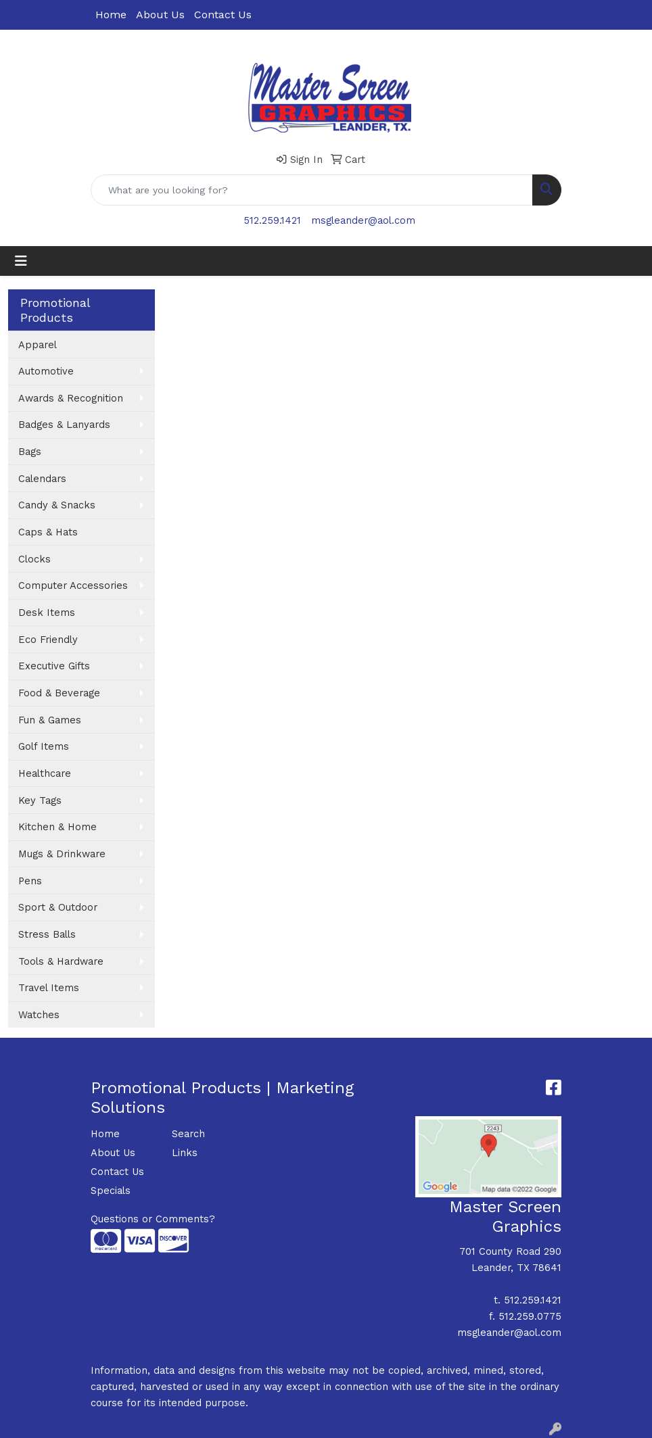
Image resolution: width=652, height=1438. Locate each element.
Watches (39, 1015)
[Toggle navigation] (21, 260)
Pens (30, 881)
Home (110, 14)
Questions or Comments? (153, 1219)
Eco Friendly (48, 639)
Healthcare (44, 773)
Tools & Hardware (60, 961)
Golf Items (43, 746)
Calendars (42, 479)
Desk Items (46, 612)
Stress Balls (47, 934)
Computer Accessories (73, 585)
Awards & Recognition (70, 398)
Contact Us (223, 14)
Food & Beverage (59, 693)
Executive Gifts (54, 666)
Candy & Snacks (56, 505)
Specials (111, 1190)
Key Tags (40, 800)
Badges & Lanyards (64, 424)
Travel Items (48, 988)
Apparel (37, 345)
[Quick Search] (312, 190)
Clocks (34, 559)
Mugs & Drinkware (62, 854)
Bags (29, 452)
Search (188, 1134)
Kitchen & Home (57, 827)
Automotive (46, 371)
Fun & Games (49, 720)
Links (184, 1153)
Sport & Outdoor (57, 907)
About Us (160, 14)
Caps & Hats (48, 532)
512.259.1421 (272, 220)
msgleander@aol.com (363, 220)
